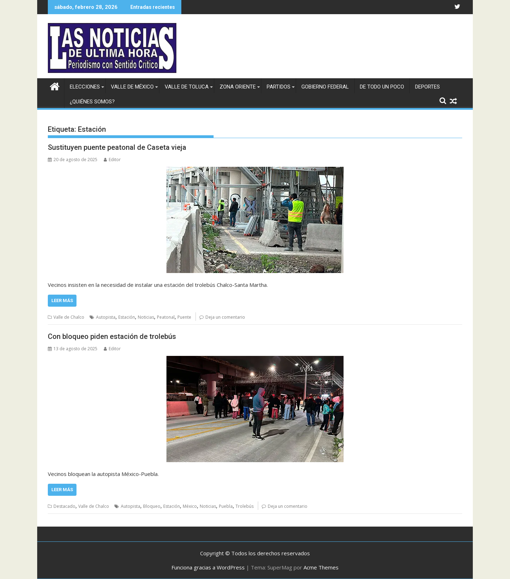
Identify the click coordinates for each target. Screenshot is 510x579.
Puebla (226, 506)
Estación (126, 317)
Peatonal (166, 317)
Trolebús (245, 506)
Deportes (427, 87)
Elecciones (85, 87)
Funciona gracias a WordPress (208, 567)
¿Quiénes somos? (92, 101)
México (190, 506)
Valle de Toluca (187, 87)
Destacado (64, 506)
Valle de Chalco (68, 317)
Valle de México (132, 87)
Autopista (105, 317)
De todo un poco (382, 87)
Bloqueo (151, 506)
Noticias (146, 317)
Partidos (278, 87)
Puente (184, 317)
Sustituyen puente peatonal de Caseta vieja (117, 147)
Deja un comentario (225, 317)
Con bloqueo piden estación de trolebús (112, 336)
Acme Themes (321, 567)
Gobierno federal (325, 87)
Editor (112, 160)
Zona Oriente (238, 87)
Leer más (62, 300)
